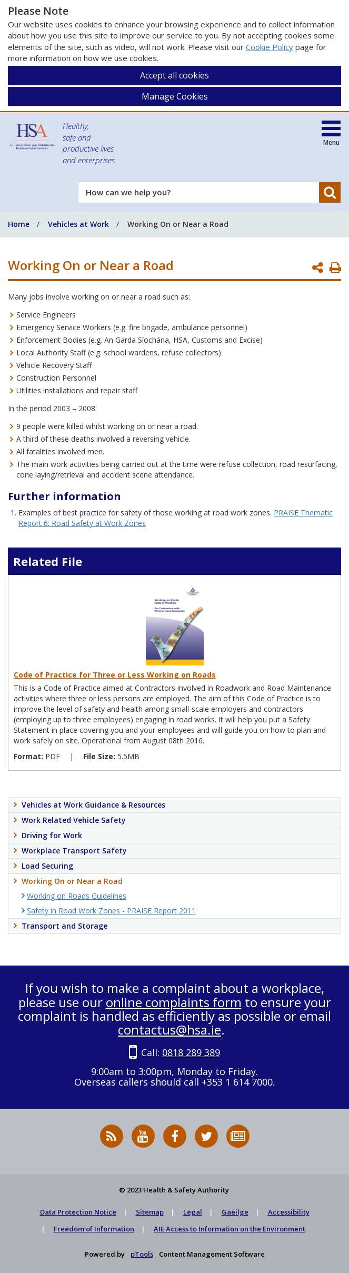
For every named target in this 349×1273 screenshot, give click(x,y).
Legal (192, 1212)
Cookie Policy (269, 47)
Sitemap (150, 1212)
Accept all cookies (174, 75)
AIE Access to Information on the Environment (229, 1229)
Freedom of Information (94, 1229)
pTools (142, 1254)
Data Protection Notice (78, 1212)
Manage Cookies (175, 96)
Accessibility (289, 1212)
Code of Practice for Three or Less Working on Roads (115, 675)
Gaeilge (235, 1212)
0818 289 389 (191, 1052)
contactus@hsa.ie (169, 1029)
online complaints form (174, 1002)
